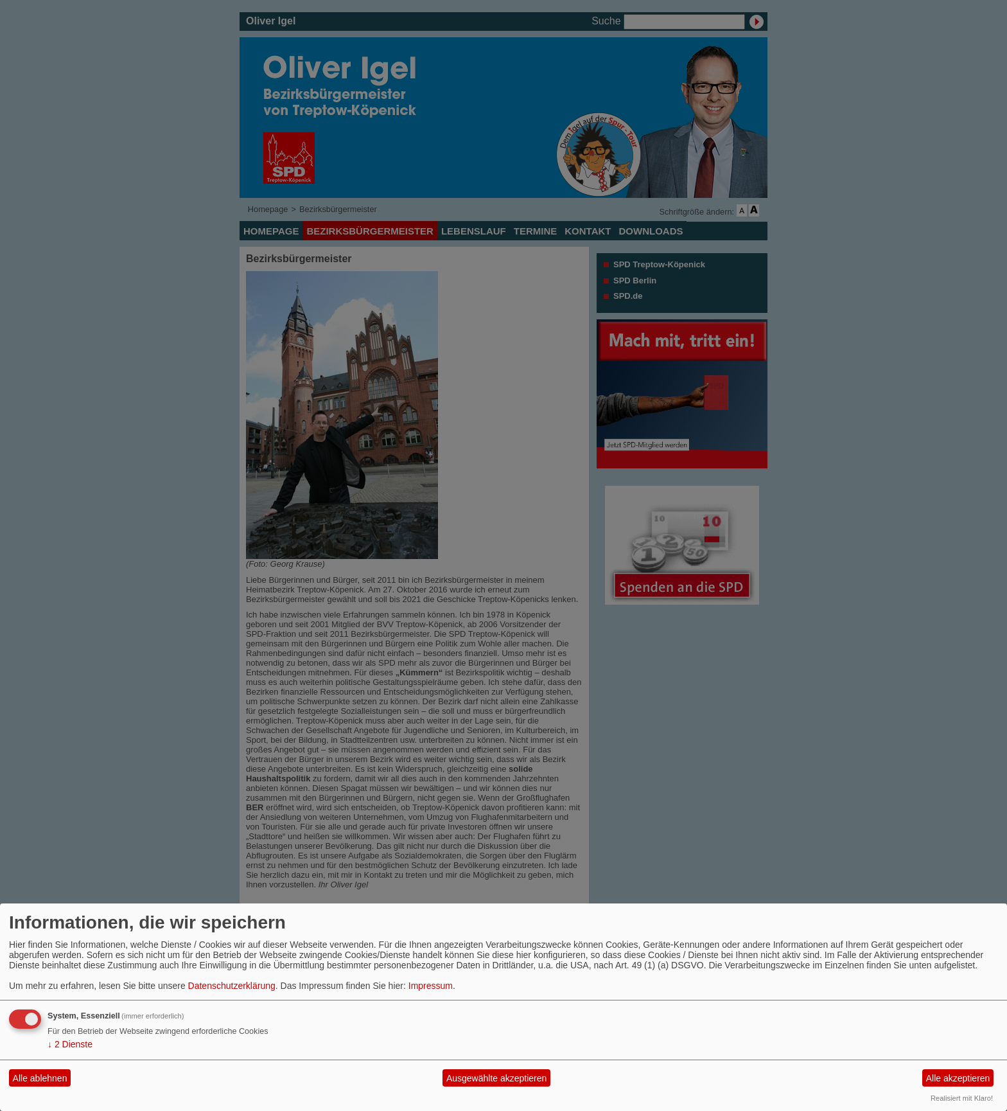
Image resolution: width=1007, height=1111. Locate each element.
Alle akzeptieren (958, 1078)
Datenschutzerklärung (232, 986)
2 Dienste (70, 1044)
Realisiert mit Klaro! (962, 1098)
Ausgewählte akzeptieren (496, 1078)
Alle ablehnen (40, 1078)
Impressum (430, 986)
